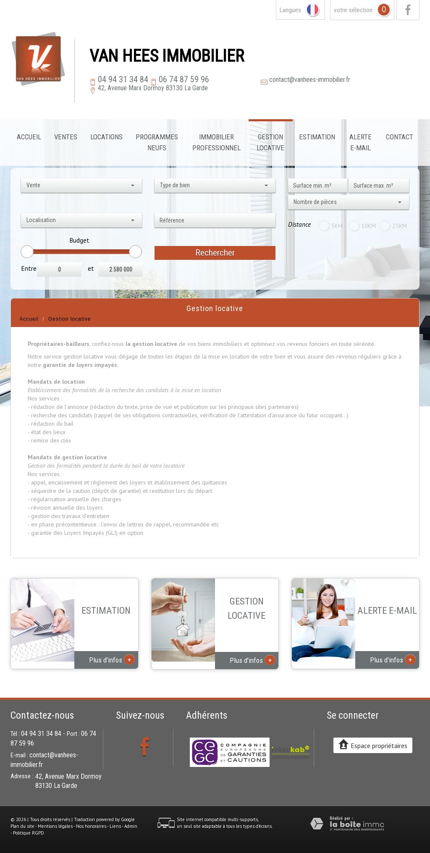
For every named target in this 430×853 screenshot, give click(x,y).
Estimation (317, 137)
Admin (130, 826)
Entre (29, 268)
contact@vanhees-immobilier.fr (309, 80)
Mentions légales (55, 826)
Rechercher (215, 253)
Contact (399, 137)
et (91, 268)
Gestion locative (270, 142)
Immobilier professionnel (216, 142)
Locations (106, 137)
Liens (115, 826)
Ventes (65, 137)
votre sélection (353, 10)
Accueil (29, 137)
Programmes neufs (157, 142)
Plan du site (22, 826)
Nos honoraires (91, 826)
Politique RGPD (28, 833)
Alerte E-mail (360, 142)
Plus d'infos (112, 659)
